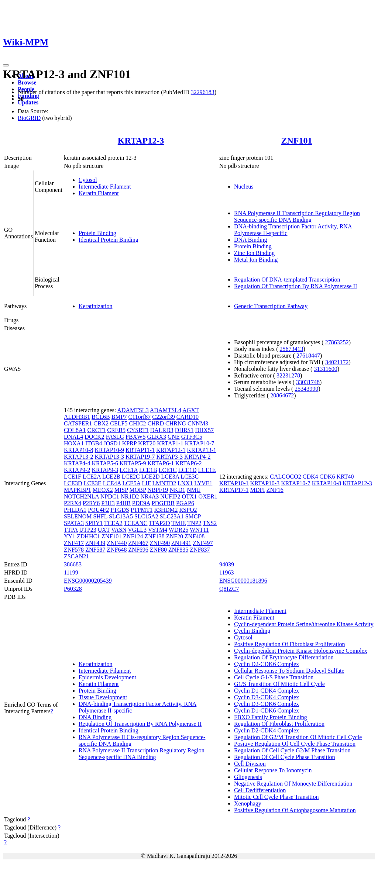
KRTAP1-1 (170, 443)
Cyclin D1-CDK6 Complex (266, 710)
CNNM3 (198, 423)
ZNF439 (95, 543)
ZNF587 (95, 549)
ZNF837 (200, 549)
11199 (71, 572)
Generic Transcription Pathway (270, 306)
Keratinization (96, 306)
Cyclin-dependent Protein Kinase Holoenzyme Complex (300, 651)
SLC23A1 (172, 516)
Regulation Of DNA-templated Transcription (287, 279)
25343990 (306, 389)
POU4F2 (98, 510)
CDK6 (327, 476)
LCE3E (93, 483)
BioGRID (29, 118)
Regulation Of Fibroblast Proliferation (279, 724)
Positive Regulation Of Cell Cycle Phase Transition (294, 744)
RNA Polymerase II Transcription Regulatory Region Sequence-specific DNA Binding (297, 216)
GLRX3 (156, 437)
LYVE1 (203, 483)
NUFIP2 (170, 496)
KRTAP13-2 (78, 456)
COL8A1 (75, 430)
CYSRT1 (138, 430)
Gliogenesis (248, 777)
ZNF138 (155, 536)
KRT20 (146, 443)
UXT (104, 530)
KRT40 (345, 476)
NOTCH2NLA (81, 496)
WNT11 (199, 530)
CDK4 (310, 476)
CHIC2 (137, 423)
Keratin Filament (99, 193)
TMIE (178, 523)
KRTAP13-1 (201, 450)
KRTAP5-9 (133, 463)
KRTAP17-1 (234, 490)
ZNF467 (138, 543)
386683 (73, 564)
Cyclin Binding (252, 631)
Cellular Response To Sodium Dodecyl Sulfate (289, 671)
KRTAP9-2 (77, 470)
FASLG (115, 437)
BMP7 (119, 417)
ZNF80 (158, 549)
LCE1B (148, 470)
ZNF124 (133, 536)
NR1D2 (130, 496)
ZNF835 (178, 549)
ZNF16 (275, 490)
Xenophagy (247, 803)
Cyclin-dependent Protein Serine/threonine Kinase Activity (304, 624)
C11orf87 (139, 417)
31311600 (325, 369)
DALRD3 (161, 430)
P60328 (73, 589)
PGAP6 (185, 503)
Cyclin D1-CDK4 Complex (266, 690)
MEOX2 (103, 490)
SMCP (193, 516)
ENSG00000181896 (243, 580)
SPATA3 (74, 523)
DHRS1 (184, 430)
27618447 (308, 355)
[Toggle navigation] (6, 65)
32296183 (202, 92)
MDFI (257, 490)
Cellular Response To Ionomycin (273, 770)
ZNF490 (160, 543)
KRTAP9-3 (105, 470)
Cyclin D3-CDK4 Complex (266, 697)
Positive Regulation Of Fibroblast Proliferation (289, 644)
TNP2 (194, 523)
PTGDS (119, 510)
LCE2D (150, 476)
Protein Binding (97, 233)
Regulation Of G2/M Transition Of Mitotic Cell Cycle (298, 737)
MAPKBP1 (77, 490)
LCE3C (190, 476)
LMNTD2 (164, 483)
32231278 (288, 375)
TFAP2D (159, 523)
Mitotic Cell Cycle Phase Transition (276, 797)
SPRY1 (94, 523)
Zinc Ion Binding (254, 253)
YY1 (69, 536)
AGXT (190, 410)
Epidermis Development (107, 677)
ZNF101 (296, 140)
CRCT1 (96, 430)
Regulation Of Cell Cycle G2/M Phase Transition (292, 750)
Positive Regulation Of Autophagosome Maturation (295, 810)
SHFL (100, 516)
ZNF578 (74, 549)
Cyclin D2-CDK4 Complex (266, 730)
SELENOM (78, 516)
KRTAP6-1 (161, 463)
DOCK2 (94, 437)
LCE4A (112, 483)
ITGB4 (93, 443)
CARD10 (187, 417)
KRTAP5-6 (105, 463)
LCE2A (92, 476)
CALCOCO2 (285, 476)
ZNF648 (117, 549)
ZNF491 (181, 543)
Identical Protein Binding (108, 240)
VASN (119, 530)
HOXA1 (74, 443)
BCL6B (101, 417)
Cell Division (250, 763)
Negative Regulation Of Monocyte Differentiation (293, 783)
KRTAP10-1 (234, 483)
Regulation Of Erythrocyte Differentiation (283, 657)
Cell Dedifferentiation (260, 790)
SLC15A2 (146, 516)
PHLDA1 (75, 510)
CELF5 (118, 423)
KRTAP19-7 (140, 456)
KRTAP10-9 (109, 450)
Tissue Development (103, 697)
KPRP (129, 443)
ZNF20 (174, 536)
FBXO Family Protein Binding (270, 717)
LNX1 (185, 483)
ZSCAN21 (76, 556)
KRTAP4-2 (197, 456)
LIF (146, 483)
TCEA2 (113, 523)
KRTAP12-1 (171, 450)
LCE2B (111, 476)
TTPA (71, 530)
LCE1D (187, 470)
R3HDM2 (166, 510)
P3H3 (107, 503)
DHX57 (204, 430)
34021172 (336, 362)
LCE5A (132, 483)
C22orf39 (163, 417)
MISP (121, 490)
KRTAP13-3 (109, 456)
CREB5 (116, 430)
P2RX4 (72, 503)
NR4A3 (149, 496)
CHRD (156, 423)
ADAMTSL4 (165, 410)
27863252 (337, 342)
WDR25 (178, 530)
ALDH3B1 (77, 417)
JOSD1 (111, 443)
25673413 (291, 349)
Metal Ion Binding (256, 259)
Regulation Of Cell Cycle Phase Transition (284, 757)
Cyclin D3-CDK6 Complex (266, 704)
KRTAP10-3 (265, 483)
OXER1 (207, 496)
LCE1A (129, 470)
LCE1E (207, 470)
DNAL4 (73, 437)
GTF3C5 (191, 437)
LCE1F (72, 476)
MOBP (138, 490)
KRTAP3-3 (170, 456)
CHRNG (175, 423)
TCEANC (135, 523)
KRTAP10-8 (78, 450)
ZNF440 (117, 543)
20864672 (282, 395)
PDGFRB (163, 503)
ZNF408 (195, 536)
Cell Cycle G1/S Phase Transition (273, 677)
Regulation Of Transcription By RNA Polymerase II (295, 286)
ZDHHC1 (88, 536)
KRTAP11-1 (140, 450)
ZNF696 (138, 549)
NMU (193, 490)
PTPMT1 (142, 510)
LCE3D (73, 483)
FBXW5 (135, 437)
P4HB (123, 503)
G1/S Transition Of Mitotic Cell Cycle (279, 684)
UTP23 (87, 530)
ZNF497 (203, 543)
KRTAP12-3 (141, 140)
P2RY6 (91, 503)
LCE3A (170, 476)
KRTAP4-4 (77, 463)
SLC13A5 (121, 516)
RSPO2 (188, 510)
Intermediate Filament (105, 186)
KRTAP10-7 (199, 443)
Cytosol (88, 180)
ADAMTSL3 (132, 410)
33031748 (308, 382)
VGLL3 (137, 530)
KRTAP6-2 (188, 463)
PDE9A (141, 503)
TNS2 (210, 523)
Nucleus (243, 186)
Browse (27, 82)
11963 (226, 572)
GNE (174, 437)
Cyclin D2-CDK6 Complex (266, 664)
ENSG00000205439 (88, 580)
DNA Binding (250, 240)
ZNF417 (74, 543)
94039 (226, 564)
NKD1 (177, 490)
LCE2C (131, 476)
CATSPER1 (78, 423)
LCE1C (168, 470)
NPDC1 (109, 496)
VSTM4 (157, 530)
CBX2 (101, 423)
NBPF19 (157, 490)
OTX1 (189, 496)
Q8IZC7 (229, 589)
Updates (28, 102)
